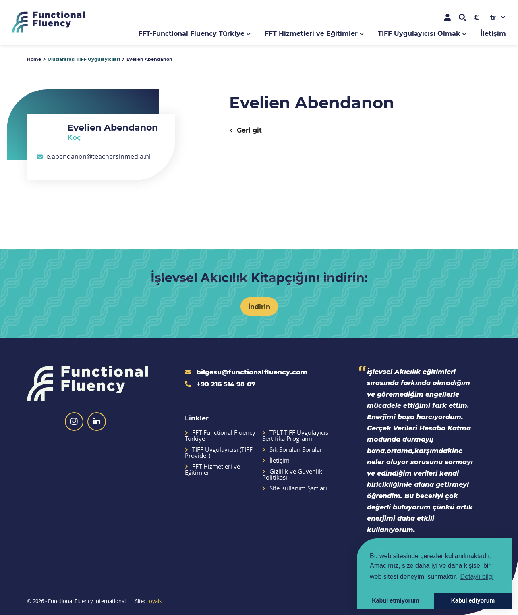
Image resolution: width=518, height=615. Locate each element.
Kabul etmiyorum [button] (395, 600)
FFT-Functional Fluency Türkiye (191, 33)
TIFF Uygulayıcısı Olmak (419, 33)
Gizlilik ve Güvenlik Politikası (292, 474)
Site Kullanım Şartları (294, 488)
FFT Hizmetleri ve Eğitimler (311, 33)
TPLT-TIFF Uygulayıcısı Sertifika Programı (296, 436)
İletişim (493, 33)
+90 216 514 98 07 (220, 384)
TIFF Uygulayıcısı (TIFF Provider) (219, 453)
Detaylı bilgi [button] (477, 576)
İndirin (259, 306)
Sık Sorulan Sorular (292, 450)
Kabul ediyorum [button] (473, 600)
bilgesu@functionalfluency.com (246, 372)
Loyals (154, 601)
